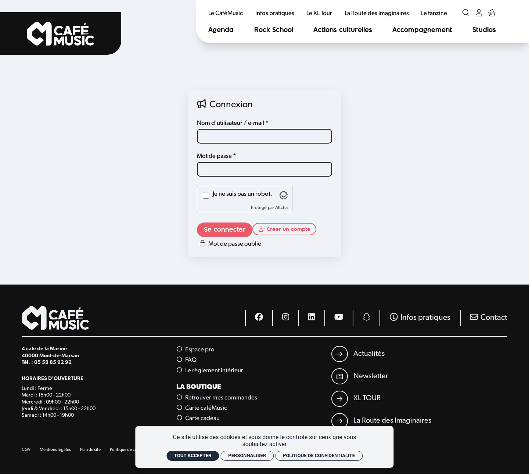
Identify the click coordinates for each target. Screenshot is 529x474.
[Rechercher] (466, 13)
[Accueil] (60, 33)
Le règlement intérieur (210, 370)
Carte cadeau (198, 418)
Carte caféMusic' (203, 408)
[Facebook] (258, 318)
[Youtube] (338, 318)
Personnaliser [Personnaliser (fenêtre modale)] (247, 455)
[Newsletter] (359, 376)
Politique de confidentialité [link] (319, 455)
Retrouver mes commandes (217, 397)
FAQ (187, 360)
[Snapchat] (366, 318)
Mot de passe (214, 156)
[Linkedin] (311, 318)
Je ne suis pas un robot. (242, 194)
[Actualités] (357, 354)
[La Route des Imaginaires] (381, 421)
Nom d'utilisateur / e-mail (230, 123)
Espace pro (196, 349)
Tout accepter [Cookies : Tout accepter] (192, 455)
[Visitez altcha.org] (284, 195)
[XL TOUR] (355, 399)
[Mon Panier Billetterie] (492, 13)
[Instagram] (285, 318)
